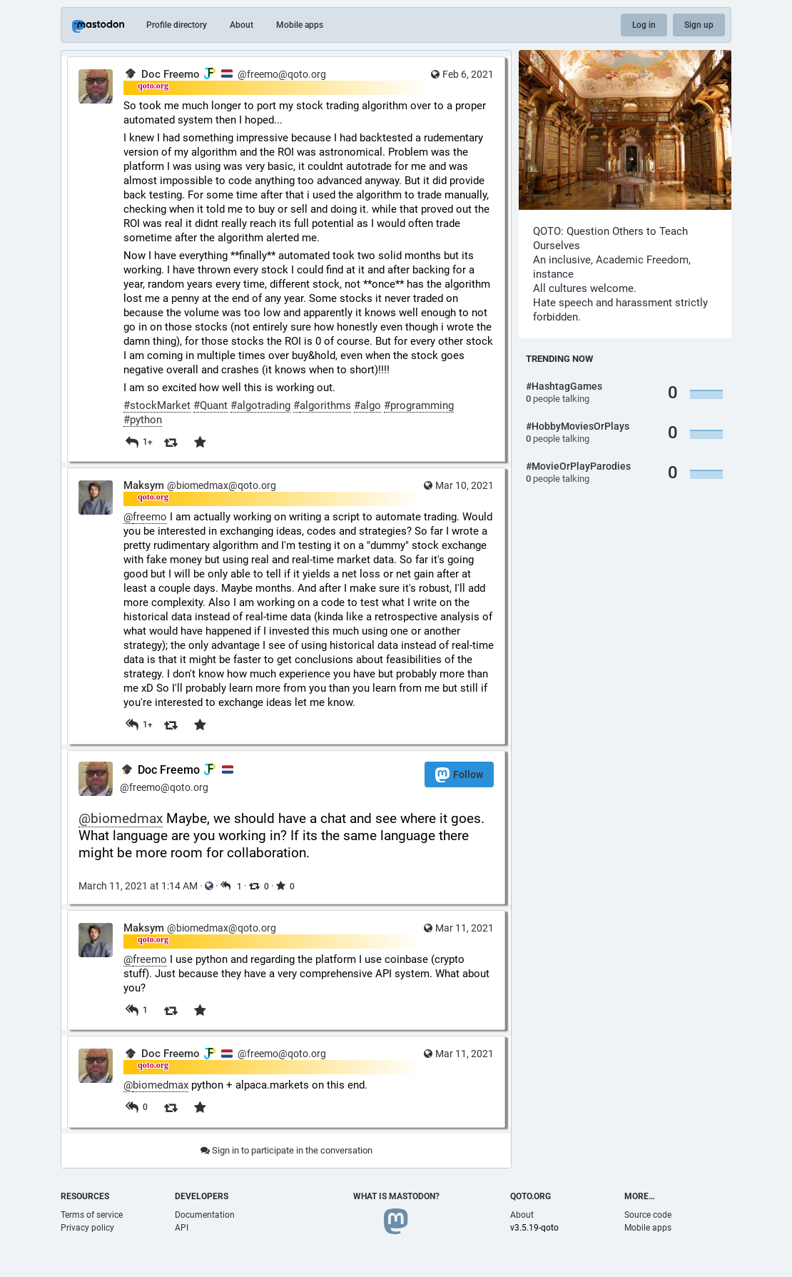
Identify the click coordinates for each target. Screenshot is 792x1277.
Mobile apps (299, 25)
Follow (459, 774)
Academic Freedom (642, 259)
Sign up (699, 25)
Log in (644, 25)
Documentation (205, 1215)
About (241, 25)
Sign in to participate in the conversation (286, 1150)
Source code (647, 1215)
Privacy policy (87, 1228)
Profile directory (176, 25)
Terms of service (92, 1215)
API (181, 1228)
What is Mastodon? (396, 1196)
